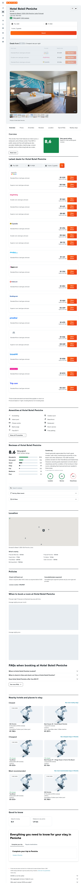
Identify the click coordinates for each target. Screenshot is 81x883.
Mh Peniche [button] (12, 724)
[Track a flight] (3, 24)
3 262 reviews (24, 18)
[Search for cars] (3, 15)
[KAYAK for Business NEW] (3, 28)
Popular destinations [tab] (31, 844)
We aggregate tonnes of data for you (44, 879)
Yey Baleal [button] (12, 760)
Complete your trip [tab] (17, 844)
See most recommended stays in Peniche (66, 771)
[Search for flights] (3, 8)
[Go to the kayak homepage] (11, 3)
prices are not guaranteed (44, 870)
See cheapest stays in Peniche (69, 736)
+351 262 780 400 (15, 15)
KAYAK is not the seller (44, 876)
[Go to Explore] (3, 20)
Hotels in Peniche (17, 855)
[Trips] (3, 33)
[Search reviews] (45, 488)
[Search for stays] (3, 12)
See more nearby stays (71, 702)
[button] (3, 3)
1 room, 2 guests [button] (16, 28)
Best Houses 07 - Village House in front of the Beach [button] (59, 760)
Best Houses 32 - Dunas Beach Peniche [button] (55, 724)
